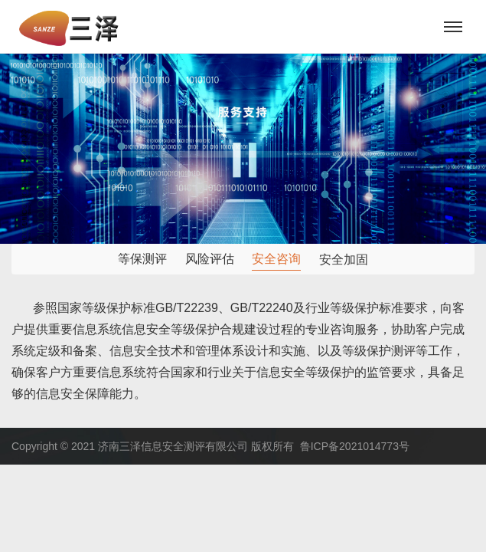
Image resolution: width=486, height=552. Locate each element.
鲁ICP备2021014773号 (354, 446)
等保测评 (142, 258)
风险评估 (209, 258)
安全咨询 (276, 258)
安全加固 (343, 260)
